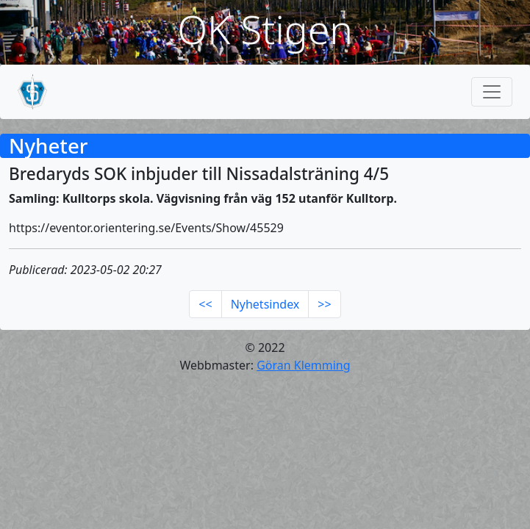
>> (324, 304)
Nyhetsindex (265, 304)
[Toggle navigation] (491, 92)
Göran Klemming (303, 365)
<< (205, 304)
